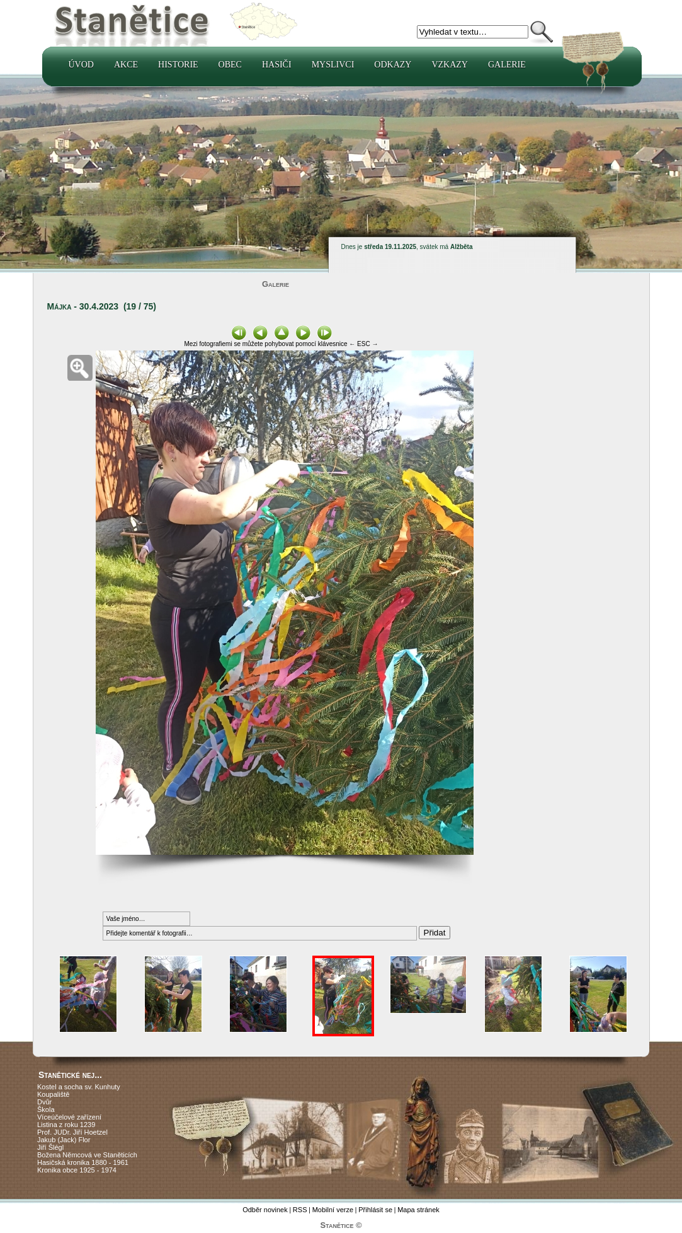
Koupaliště (53, 1094)
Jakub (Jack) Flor (63, 1139)
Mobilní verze (332, 1209)
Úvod (81, 64)
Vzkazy (449, 64)
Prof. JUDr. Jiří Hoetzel (72, 1132)
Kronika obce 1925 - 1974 (77, 1170)
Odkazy (392, 64)
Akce (126, 64)
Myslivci (333, 64)
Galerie (507, 64)
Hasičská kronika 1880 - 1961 (82, 1162)
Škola (46, 1109)
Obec (230, 64)
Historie (178, 64)
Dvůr (44, 1102)
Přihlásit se (375, 1209)
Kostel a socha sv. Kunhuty (78, 1087)
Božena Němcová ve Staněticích (87, 1155)
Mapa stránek (418, 1209)
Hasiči (277, 64)
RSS (300, 1209)
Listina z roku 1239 (66, 1124)
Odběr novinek (265, 1209)
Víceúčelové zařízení (69, 1117)
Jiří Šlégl (50, 1147)
